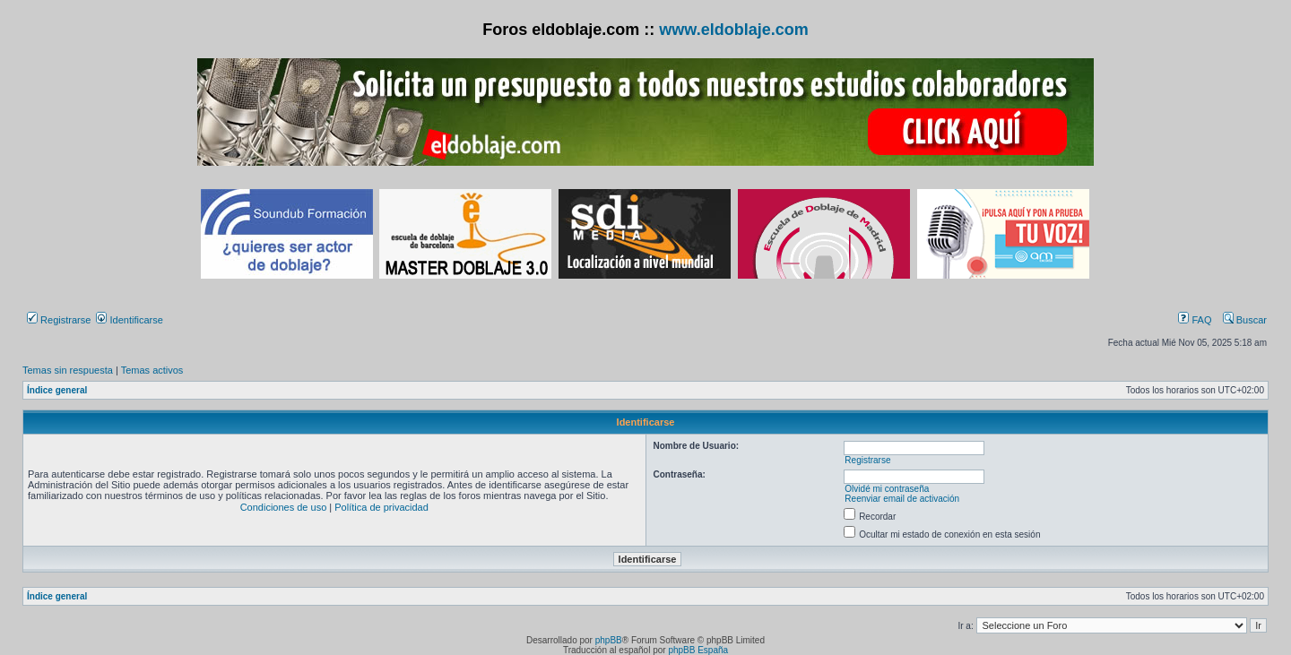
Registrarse (59, 320)
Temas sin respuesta (67, 370)
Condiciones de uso (283, 507)
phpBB (608, 640)
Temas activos (152, 370)
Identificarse (129, 320)
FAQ (1194, 320)
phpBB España (698, 650)
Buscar (1245, 320)
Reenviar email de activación (902, 499)
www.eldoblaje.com (733, 30)
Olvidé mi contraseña (887, 489)
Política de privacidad (381, 507)
